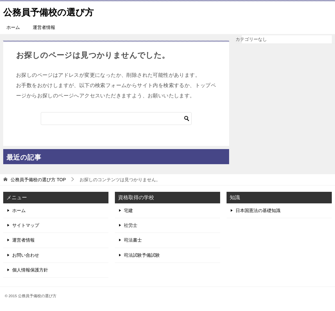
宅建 (128, 210)
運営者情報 (44, 27)
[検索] (116, 118)
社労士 (130, 225)
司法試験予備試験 (142, 255)
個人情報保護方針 (30, 269)
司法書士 (133, 240)
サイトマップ (25, 225)
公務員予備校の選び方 (51, 11)
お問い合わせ (25, 255)
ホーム (13, 27)
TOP (38, 179)
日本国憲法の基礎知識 (258, 210)
